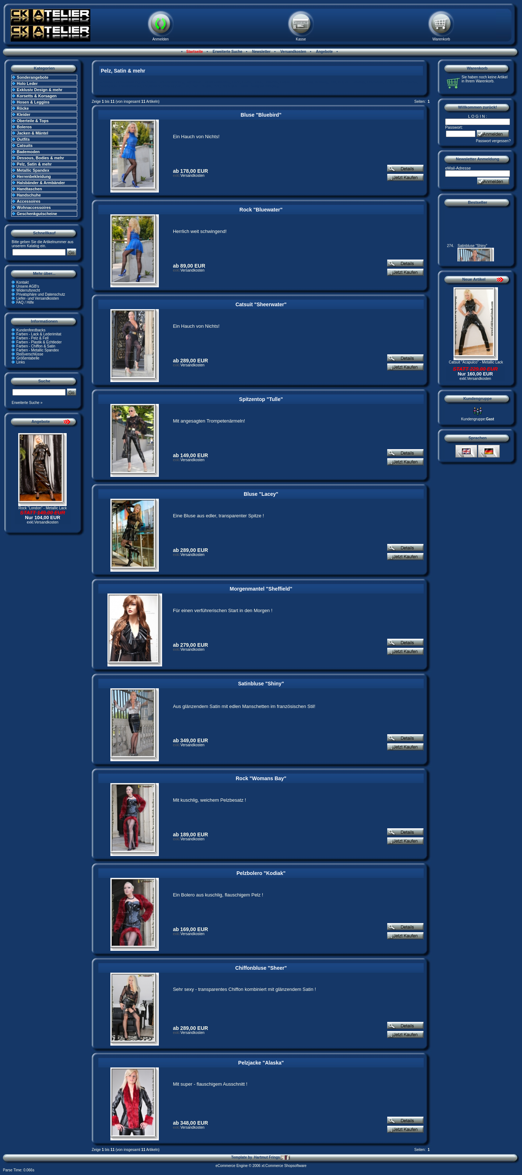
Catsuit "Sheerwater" (260, 304)
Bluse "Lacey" (261, 494)
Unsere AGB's (27, 286)
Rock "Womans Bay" (261, 778)
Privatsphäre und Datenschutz (40, 294)
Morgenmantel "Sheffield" (261, 589)
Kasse (301, 39)
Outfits (23, 139)
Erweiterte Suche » (27, 403)
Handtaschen (29, 189)
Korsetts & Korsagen (36, 96)
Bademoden (28, 151)
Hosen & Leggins (33, 102)
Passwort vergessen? (493, 141)
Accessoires (28, 201)
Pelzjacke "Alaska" (261, 1063)
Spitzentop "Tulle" (261, 399)
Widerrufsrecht (28, 290)
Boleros (24, 127)
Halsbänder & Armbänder (41, 182)
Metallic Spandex (33, 170)
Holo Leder (27, 83)
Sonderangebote (32, 77)
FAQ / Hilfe (25, 302)
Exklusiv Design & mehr (39, 89)
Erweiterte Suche (227, 52)
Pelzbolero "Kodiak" (261, 873)
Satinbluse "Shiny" (261, 683)
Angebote (324, 52)
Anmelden (160, 39)
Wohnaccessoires (34, 207)
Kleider (23, 114)
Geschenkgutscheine (37, 213)
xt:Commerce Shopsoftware (284, 1166)
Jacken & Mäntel (32, 133)
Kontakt (22, 282)
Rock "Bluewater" (260, 210)
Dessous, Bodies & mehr (40, 158)
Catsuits (24, 145)
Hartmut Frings (272, 1157)
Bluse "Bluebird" (260, 115)
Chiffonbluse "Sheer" (261, 968)
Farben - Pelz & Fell (32, 338)
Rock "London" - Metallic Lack (43, 508)
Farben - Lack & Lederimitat (38, 334)
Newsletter (260, 52)
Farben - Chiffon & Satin (35, 346)
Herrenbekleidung (34, 176)
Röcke (23, 108)
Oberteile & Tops (32, 120)
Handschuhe (29, 195)
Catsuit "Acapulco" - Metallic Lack (476, 362)
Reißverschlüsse (29, 354)
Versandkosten (292, 52)
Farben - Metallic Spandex (37, 350)
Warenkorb (441, 39)
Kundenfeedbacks (31, 330)
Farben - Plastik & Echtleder (39, 342)
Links (20, 362)
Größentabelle (27, 358)
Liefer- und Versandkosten (37, 298)
